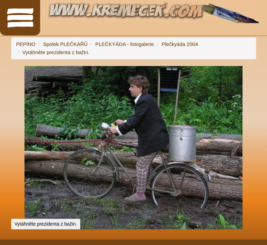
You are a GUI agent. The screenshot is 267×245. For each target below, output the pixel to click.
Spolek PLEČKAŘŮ (65, 44)
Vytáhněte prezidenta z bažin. (55, 52)
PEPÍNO (26, 44)
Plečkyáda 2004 (180, 44)
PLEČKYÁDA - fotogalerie (124, 44)
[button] (250, 72)
